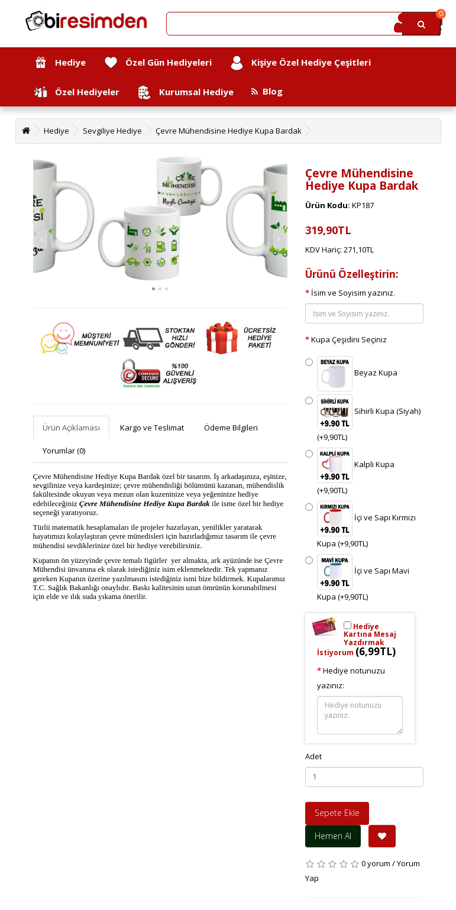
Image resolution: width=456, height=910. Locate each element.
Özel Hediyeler (76, 92)
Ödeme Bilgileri (231, 427)
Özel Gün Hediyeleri (158, 63)
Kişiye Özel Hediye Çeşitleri (300, 63)
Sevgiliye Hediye (112, 130)
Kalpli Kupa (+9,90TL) (349, 472)
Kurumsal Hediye (185, 92)
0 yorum (375, 863)
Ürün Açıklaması (71, 427)
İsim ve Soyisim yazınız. (353, 292)
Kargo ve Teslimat (152, 427)
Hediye (59, 63)
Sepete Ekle (337, 812)
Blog (267, 91)
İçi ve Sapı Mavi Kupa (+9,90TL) (357, 578)
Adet (313, 756)
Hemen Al (333, 835)
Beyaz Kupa (351, 373)
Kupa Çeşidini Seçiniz (349, 339)
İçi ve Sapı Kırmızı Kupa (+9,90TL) (360, 525)
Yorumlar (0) (64, 450)
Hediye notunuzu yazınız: (351, 678)
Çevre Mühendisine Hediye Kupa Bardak (229, 130)
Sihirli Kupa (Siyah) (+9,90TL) (363, 418)
